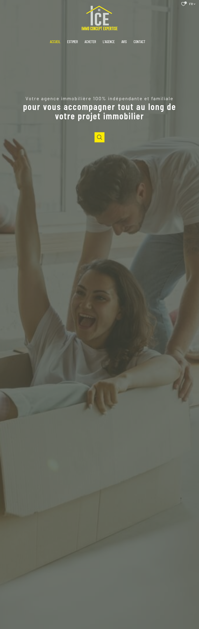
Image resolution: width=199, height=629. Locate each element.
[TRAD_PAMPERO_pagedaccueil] (100, 29)
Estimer (72, 41)
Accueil (55, 41)
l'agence (109, 41)
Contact (139, 41)
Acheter (90, 41)
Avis (124, 41)
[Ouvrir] (100, 137)
